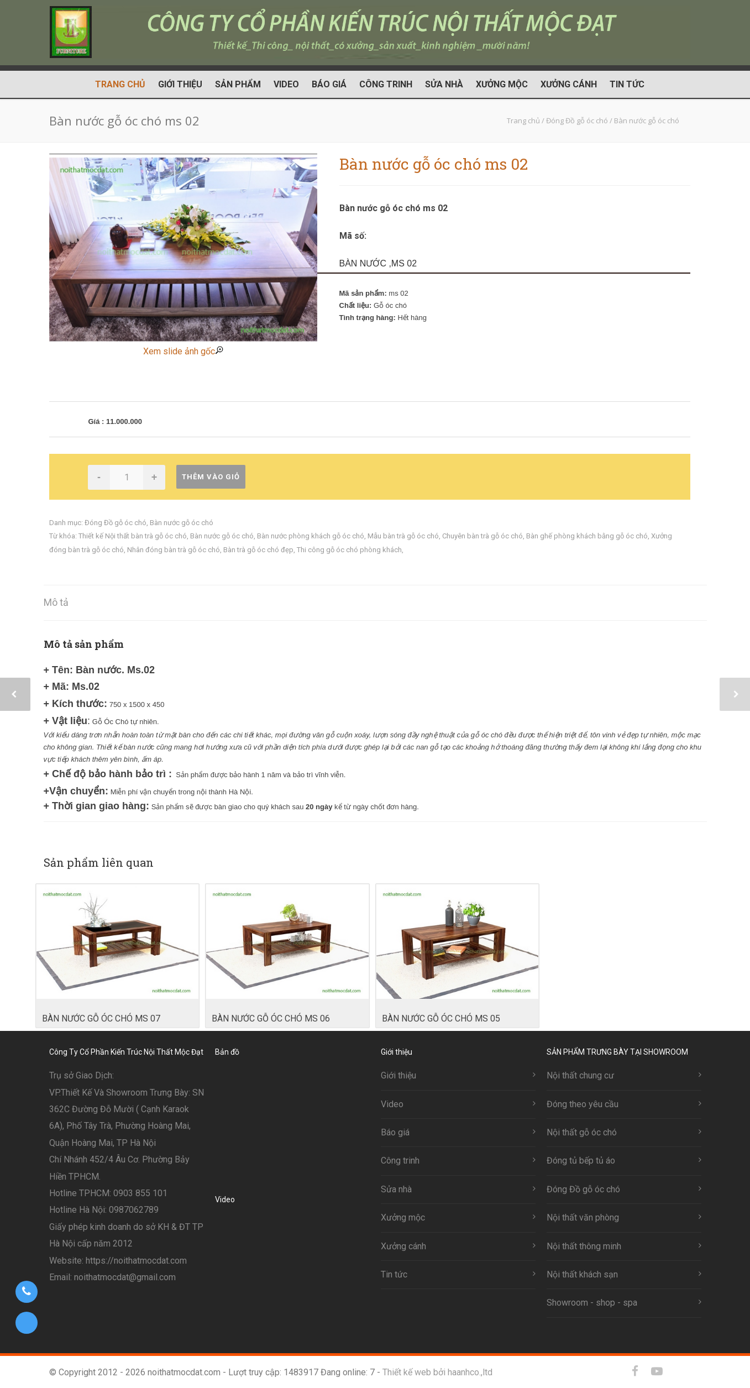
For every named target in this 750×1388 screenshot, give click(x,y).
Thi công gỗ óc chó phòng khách (349, 550)
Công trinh (385, 84)
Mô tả (56, 602)
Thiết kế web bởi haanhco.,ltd (437, 1372)
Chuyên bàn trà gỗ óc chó (482, 536)
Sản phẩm (238, 84)
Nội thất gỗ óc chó (582, 1132)
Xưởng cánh (569, 84)
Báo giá (329, 84)
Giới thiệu (180, 84)
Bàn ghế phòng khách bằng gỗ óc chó (587, 536)
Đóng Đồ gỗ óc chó (115, 522)
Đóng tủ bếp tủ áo (581, 1160)
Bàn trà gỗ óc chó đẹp (258, 550)
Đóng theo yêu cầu (582, 1104)
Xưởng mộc (502, 84)
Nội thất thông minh (584, 1246)
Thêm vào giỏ (211, 477)
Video (286, 84)
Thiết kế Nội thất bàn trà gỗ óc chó (132, 536)
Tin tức (627, 84)
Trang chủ (120, 84)
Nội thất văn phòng (583, 1217)
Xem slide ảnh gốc (183, 351)
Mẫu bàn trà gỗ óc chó (403, 536)
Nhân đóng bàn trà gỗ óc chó (173, 550)
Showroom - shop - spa (592, 1302)
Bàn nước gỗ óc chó (181, 522)
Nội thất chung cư (580, 1075)
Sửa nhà (444, 84)
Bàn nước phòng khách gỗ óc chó (310, 536)
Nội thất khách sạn (582, 1274)
